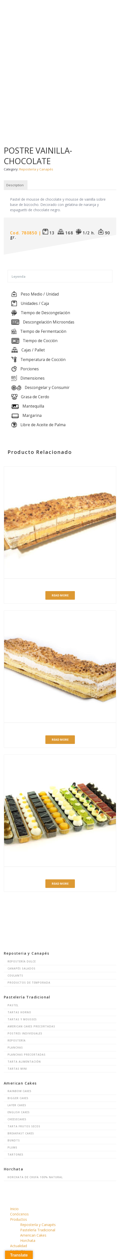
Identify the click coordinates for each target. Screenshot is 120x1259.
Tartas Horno (19, 1012)
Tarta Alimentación (24, 1061)
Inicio (14, 1208)
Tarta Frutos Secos (24, 1126)
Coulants (15, 975)
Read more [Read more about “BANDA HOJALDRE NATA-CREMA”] (60, 739)
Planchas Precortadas (27, 1054)
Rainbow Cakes (20, 1091)
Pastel (13, 1005)
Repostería (17, 1040)
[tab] (15, 185)
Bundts (14, 1140)
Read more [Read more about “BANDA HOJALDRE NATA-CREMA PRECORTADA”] (60, 595)
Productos (18, 1219)
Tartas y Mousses (22, 1019)
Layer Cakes (17, 1105)
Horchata (27, 1240)
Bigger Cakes (18, 1098)
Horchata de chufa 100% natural (35, 1177)
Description (15, 185)
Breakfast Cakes (21, 1133)
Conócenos (19, 1214)
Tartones (15, 1154)
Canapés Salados (22, 968)
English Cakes (19, 1112)
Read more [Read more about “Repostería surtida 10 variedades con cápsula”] (60, 883)
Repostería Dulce (22, 961)
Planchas (15, 1047)
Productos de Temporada (29, 982)
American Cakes (33, 1235)
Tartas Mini (17, 1068)
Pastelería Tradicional (37, 1230)
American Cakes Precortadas (31, 1026)
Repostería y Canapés (36, 169)
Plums (12, 1147)
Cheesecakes (17, 1119)
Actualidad (18, 1245)
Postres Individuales (25, 1033)
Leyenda (18, 276)
